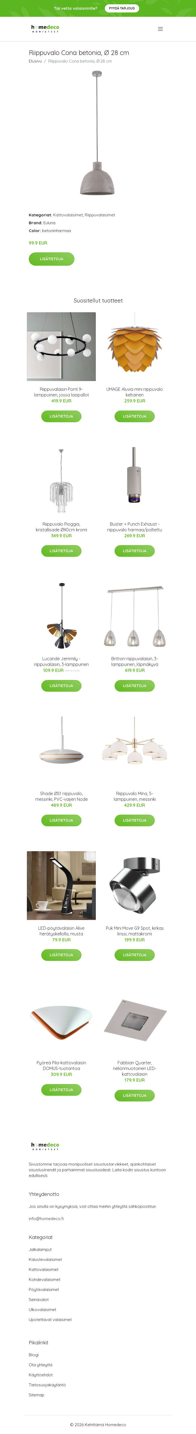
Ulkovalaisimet (42, 1309)
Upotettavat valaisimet (50, 1319)
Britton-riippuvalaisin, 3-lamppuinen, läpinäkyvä (134, 661)
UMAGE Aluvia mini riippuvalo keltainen (134, 392)
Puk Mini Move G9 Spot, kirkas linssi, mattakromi (135, 931)
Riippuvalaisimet (100, 214)
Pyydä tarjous (122, 8)
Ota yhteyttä (40, 1364)
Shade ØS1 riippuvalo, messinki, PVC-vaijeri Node (61, 796)
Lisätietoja (51, 258)
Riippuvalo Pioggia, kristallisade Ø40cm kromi (61, 526)
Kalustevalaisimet (45, 1259)
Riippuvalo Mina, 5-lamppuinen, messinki (135, 796)
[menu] (160, 29)
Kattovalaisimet (68, 214)
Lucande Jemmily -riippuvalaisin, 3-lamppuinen (61, 661)
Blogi (34, 1354)
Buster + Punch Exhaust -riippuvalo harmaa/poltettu (134, 526)
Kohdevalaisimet (44, 1279)
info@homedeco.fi (46, 1218)
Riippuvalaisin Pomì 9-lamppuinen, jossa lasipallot (61, 392)
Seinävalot (39, 1299)
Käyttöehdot (41, 1374)
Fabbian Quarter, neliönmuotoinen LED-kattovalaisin (134, 1068)
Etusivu (35, 61)
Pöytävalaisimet (44, 1289)
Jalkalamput (40, 1249)
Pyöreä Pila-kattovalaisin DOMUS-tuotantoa (61, 1065)
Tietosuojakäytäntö (47, 1384)
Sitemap (36, 1394)
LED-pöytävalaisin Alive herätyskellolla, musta (61, 931)
